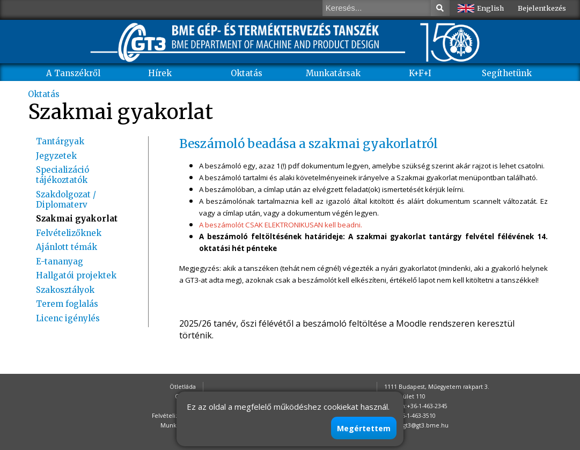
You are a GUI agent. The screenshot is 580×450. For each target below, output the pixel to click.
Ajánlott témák (66, 247)
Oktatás (246, 73)
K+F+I (420, 73)
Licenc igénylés (68, 318)
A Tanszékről (73, 73)
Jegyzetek (56, 156)
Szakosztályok (65, 290)
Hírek (160, 73)
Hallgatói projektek (76, 275)
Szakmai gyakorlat (77, 218)
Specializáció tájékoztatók (62, 175)
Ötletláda (183, 386)
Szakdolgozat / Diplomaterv (66, 199)
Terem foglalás (67, 304)
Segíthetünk (507, 73)
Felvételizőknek (68, 233)
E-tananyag (59, 261)
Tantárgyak (60, 141)
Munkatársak (333, 73)
